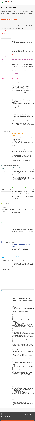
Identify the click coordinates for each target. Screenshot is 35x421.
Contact (20, 417)
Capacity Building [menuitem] (16, 4)
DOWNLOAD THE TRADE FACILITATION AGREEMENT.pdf (8, 19)
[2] (12, 403)
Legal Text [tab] (23, 35)
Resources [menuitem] (29, 4)
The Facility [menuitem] (2, 4)
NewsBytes (31, 417)
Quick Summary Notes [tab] (23, 54)
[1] (12, 155)
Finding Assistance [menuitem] (23, 4)
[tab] (6, 25)
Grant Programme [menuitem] (9, 4)
